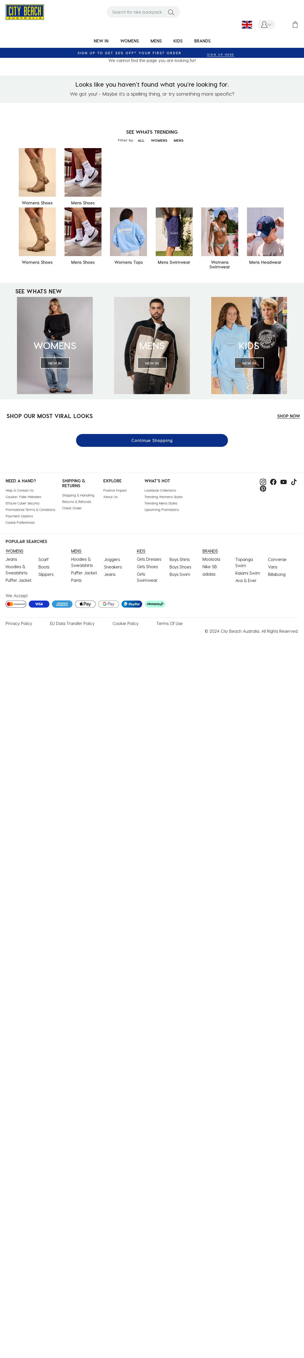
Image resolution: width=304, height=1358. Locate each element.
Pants (76, 580)
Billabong (276, 574)
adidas (208, 574)
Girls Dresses (149, 559)
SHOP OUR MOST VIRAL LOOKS (49, 415)
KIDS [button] (177, 40)
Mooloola (211, 559)
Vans (272, 566)
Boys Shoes (180, 566)
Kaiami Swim (247, 573)
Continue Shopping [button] (152, 440)
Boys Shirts (180, 559)
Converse (277, 559)
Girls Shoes (147, 566)
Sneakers (113, 566)
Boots (44, 566)
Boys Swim (180, 574)
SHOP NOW (288, 415)
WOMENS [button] (129, 40)
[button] (266, 24)
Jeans (11, 559)
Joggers (112, 559)
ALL (141, 140)
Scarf (44, 559)
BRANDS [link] (202, 40)
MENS (178, 140)
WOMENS (159, 140)
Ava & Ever (245, 580)
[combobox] (143, 12)
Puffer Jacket (18, 580)
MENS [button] (156, 40)
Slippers (46, 574)
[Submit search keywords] (171, 12)
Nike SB (209, 566)
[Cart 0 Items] (295, 24)
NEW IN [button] (101, 40)
